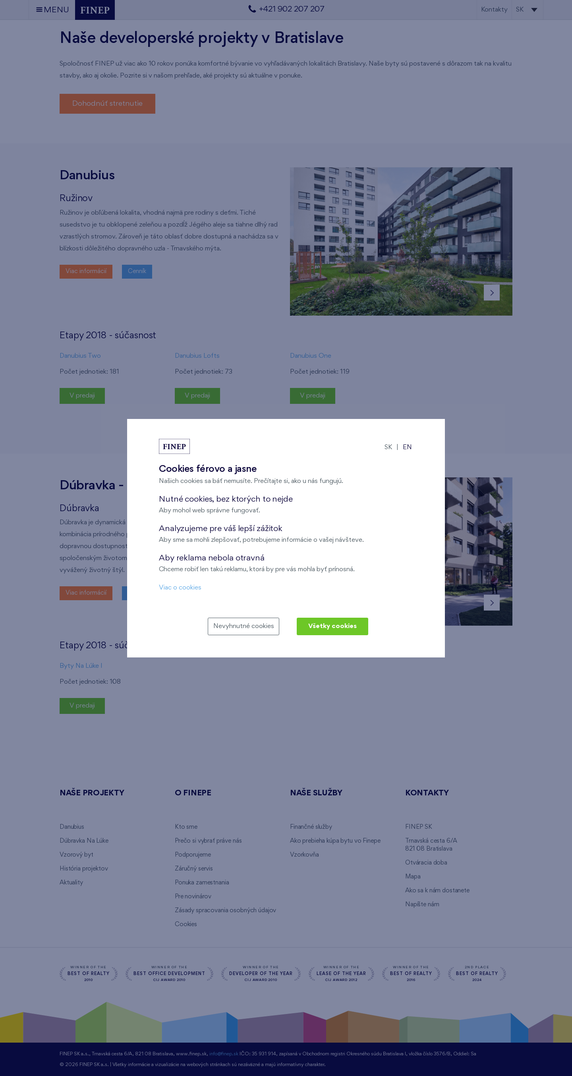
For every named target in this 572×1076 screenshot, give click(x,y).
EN (407, 447)
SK (388, 447)
